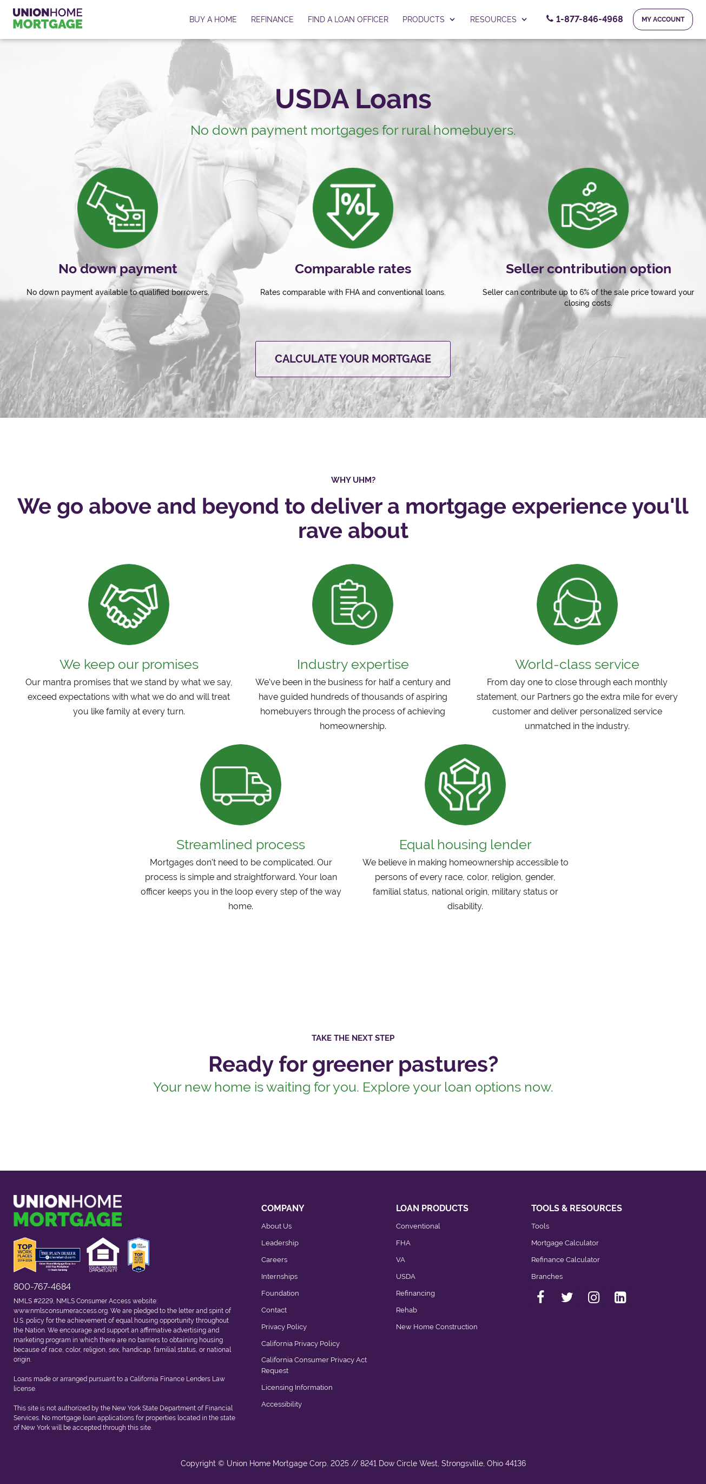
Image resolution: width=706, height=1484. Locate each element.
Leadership (280, 1243)
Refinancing (415, 1293)
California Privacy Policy (300, 1343)
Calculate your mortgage (353, 358)
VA (400, 1260)
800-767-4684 (42, 1287)
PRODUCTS (429, 19)
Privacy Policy (284, 1327)
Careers (274, 1260)
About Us (276, 1226)
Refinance (272, 19)
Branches (547, 1276)
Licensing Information (297, 1387)
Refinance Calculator (565, 1260)
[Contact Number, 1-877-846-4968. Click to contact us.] (584, 19)
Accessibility (281, 1404)
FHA (403, 1243)
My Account (663, 19)
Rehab (406, 1310)
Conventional (418, 1226)
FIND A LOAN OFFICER (348, 19)
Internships (279, 1276)
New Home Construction (437, 1327)
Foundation (280, 1293)
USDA (405, 1276)
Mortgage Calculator (565, 1243)
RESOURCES (499, 19)
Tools (540, 1226)
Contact (274, 1310)
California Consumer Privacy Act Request (314, 1365)
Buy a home (213, 19)
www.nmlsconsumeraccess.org (61, 1311)
